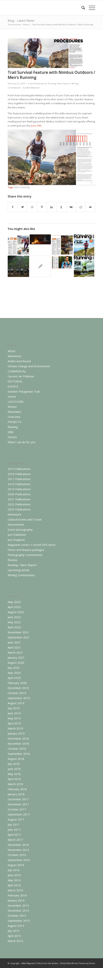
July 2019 (14, 708)
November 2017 (18, 804)
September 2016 (19, 860)
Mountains (14, 412)
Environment (16, 524)
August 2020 (16, 662)
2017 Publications (19, 479)
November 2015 (18, 910)
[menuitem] (81, 7)
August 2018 (16, 759)
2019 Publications (19, 489)
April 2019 (14, 723)
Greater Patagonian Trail (24, 391)
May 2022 (14, 622)
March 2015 (15, 941)
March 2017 (15, 840)
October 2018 (17, 748)
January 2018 (16, 794)
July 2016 (14, 870)
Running (13, 427)
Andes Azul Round (19, 361)
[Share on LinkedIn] (51, 207)
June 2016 (14, 875)
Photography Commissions (25, 555)
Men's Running (21, 187)
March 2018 (15, 784)
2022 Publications (19, 504)
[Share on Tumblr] (61, 207)
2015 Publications (19, 469)
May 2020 (14, 673)
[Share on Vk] (71, 207)
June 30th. (37, 125)
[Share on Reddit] (81, 207)
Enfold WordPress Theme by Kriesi (77, 963)
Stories (12, 437)
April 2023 (14, 607)
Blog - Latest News (21, 21)
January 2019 (16, 733)
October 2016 (17, 855)
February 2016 (17, 895)
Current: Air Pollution (21, 376)
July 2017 (14, 824)
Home (12, 396)
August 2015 (16, 926)
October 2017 (17, 809)
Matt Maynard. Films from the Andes (40, 963)
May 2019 (14, 718)
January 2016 (16, 900)
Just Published (17, 534)
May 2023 (14, 602)
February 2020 (17, 683)
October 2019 (17, 693)
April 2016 (14, 885)
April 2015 (14, 936)
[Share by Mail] (90, 207)
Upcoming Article (18, 570)
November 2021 (18, 632)
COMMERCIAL (17, 371)
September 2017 (19, 814)
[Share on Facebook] (13, 207)
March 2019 (15, 728)
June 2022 (14, 617)
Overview (14, 417)
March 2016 (15, 890)
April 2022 (14, 627)
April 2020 (14, 678)
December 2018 (18, 738)
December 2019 (18, 688)
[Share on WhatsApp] (32, 207)
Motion (12, 406)
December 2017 (18, 799)
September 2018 (19, 754)
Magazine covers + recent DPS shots (32, 545)
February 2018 (17, 789)
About (11, 351)
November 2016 (18, 850)
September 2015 (19, 920)
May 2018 (14, 774)
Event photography (20, 529)
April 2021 (14, 647)
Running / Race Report (59, 83)
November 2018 (18, 743)
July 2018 (14, 764)
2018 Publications (38, 83)
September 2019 (19, 698)
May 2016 (14, 880)
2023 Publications (19, 509)
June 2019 (14, 713)
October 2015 (17, 915)
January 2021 (16, 657)
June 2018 (14, 769)
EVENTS (13, 386)
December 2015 (18, 905)
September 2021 (19, 637)
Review (12, 560)
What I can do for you (21, 442)
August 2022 (16, 612)
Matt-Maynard (33, 87)
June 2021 (14, 642)
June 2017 (14, 829)
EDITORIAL (15, 381)
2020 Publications (19, 494)
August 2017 (16, 819)
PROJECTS (14, 422)
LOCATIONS (15, 401)
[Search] (81, 7)
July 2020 (14, 668)
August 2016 (16, 865)
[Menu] (90, 7)
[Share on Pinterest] (42, 207)
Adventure (14, 356)
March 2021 (15, 652)
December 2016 (18, 845)
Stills (11, 432)
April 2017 (14, 834)
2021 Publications (19, 499)
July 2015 (14, 931)
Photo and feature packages (26, 550)
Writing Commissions (21, 575)
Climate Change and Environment (29, 366)
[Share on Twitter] (22, 207)
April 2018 (14, 779)
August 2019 (16, 703)
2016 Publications (19, 474)
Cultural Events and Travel (24, 519)
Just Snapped (16, 540)
